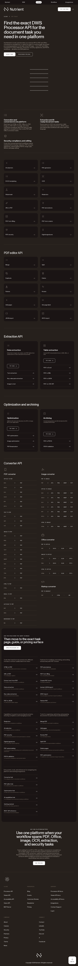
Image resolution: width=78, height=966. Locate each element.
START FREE (9, 54)
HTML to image (46, 522)
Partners (6, 934)
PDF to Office (45, 544)
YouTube (41, 930)
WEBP (65, 482)
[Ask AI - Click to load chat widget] (72, 960)
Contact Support (56, 907)
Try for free (64, 9)
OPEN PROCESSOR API (12, 647)
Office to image (46, 488)
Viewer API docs (56, 895)
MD (69, 595)
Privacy (6, 938)
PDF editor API (13, 253)
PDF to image (45, 478)
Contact (41, 922)
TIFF (71, 482)
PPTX (70, 548)
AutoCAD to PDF (9, 604)
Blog (28, 891)
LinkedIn (41, 926)
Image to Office (46, 554)
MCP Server (7, 907)
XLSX (62, 548)
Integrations (54, 903)
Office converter (47, 539)
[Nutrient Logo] (14, 9)
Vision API (7, 903)
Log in (52, 911)
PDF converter (10, 474)
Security (6, 930)
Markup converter (48, 586)
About (6, 922)
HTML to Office (46, 569)
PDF (21, 482)
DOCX (54, 548)
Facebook (42, 942)
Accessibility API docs (57, 899)
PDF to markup (45, 591)
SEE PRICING (39, 863)
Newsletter (30, 903)
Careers (6, 926)
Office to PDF (8, 478)
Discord (41, 934)
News (5, 945)
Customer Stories (33, 899)
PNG (58, 482)
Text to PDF (7, 512)
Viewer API (7, 895)
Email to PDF (8, 594)
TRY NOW (13, 366)
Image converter (48, 474)
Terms (6, 942)
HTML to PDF (7, 583)
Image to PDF (8, 531)
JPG (52, 482)
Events (29, 895)
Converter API (13, 463)
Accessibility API (9, 899)
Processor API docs (57, 891)
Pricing (29, 907)
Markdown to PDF (9, 618)
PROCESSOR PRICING (24, 54)
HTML (58, 595)
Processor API (8, 891)
